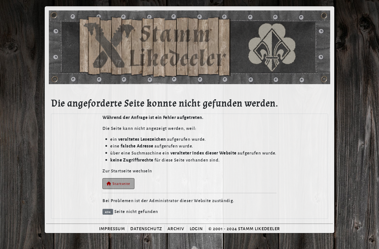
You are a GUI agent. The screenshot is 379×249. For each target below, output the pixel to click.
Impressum (112, 228)
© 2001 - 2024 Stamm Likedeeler (244, 228)
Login (196, 228)
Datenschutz (146, 228)
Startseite (118, 183)
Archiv (176, 228)
